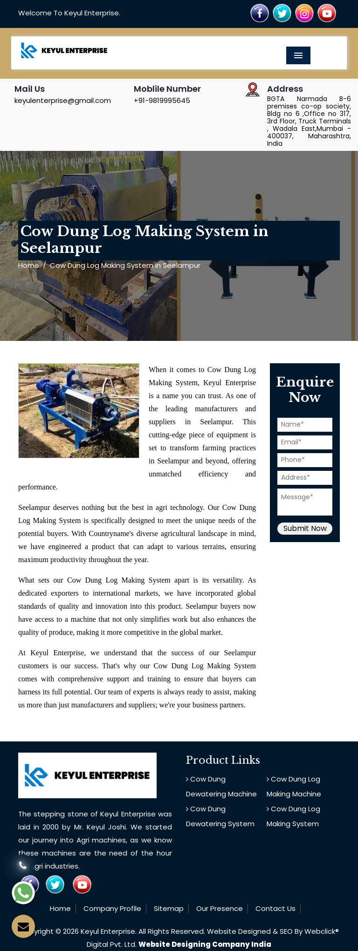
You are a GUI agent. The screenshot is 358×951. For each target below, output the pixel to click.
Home (28, 265)
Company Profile (112, 908)
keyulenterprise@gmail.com (62, 100)
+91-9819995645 (162, 100)
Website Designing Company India (204, 944)
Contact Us (275, 908)
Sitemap (169, 908)
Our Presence (219, 908)
